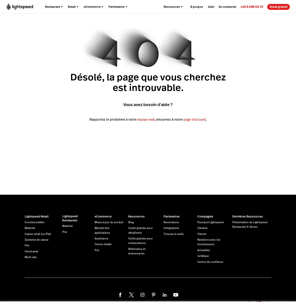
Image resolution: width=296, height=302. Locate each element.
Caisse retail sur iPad (38, 234)
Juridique (203, 256)
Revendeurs (171, 222)
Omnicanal (31, 251)
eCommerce (103, 216)
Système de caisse (37, 240)
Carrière (202, 228)
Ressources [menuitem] (172, 7)
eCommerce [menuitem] (92, 7)
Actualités (203, 250)
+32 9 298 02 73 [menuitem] (251, 7)
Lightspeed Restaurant (70, 218)
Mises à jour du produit (109, 222)
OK (259, 296)
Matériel (30, 228)
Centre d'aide (103, 244)
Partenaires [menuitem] (117, 7)
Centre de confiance (210, 262)
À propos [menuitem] (196, 7)
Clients (201, 234)
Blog (131, 222)
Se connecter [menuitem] (228, 7)
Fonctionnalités (34, 222)
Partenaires (172, 216)
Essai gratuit (279, 7)
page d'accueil (194, 119)
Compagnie (205, 216)
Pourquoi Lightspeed (210, 222)
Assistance (101, 238)
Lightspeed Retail (37, 216)
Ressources (136, 216)
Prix (27, 245)
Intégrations (171, 228)
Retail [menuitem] (72, 7)
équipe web (146, 119)
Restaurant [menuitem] (52, 7)
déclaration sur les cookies (169, 294)
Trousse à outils (174, 234)
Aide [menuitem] (211, 7)
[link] (251, 6)
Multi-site (31, 257)
